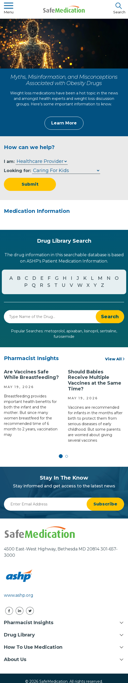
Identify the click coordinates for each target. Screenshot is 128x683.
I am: (9, 161)
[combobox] (50, 316)
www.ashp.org (18, 595)
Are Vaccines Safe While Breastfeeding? (31, 374)
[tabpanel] (32, 403)
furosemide (64, 336)
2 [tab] (66, 456)
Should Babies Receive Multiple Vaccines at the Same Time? (94, 380)
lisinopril (91, 331)
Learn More (64, 123)
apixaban (74, 331)
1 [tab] (61, 456)
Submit (30, 184)
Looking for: (17, 170)
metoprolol (54, 331)
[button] (110, 316)
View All (113, 359)
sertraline (108, 331)
